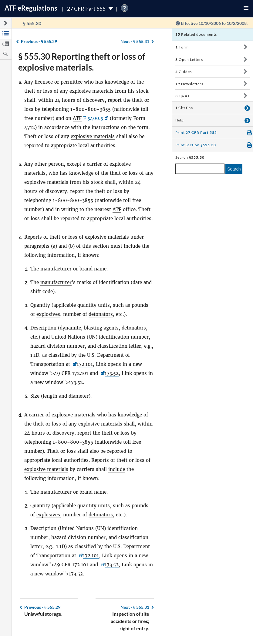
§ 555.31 (134, 41)
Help (179, 120)
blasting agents (101, 328)
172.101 (85, 364)
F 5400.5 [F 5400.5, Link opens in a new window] (93, 118)
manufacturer (56, 269)
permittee (72, 82)
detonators (101, 314)
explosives (48, 314)
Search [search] (234, 169)
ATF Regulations (31, 8)
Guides (183, 71)
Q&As (182, 96)
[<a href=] (102, 373)
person (56, 164)
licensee (44, 82)
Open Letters (189, 59)
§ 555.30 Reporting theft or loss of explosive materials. (81, 61)
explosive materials (91, 91)
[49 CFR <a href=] (74, 364)
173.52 (112, 373)
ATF (77, 118)
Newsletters (189, 83)
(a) (54, 246)
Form (182, 47)
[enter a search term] (199, 169)
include (132, 246)
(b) (71, 246)
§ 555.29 (39, 41)
